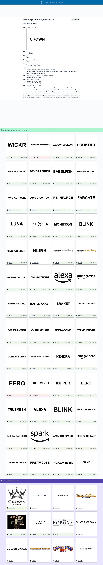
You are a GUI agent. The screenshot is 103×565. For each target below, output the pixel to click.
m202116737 (34, 157)
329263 (56, 342)
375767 (33, 289)
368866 (33, 369)
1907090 (56, 508)
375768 (56, 263)
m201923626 (11, 395)
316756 (56, 369)
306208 (33, 421)
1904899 (79, 508)
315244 (56, 316)
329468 (79, 210)
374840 (33, 534)
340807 (9, 157)
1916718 (33, 508)
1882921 (33, 561)
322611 (9, 421)
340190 (56, 183)
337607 (79, 183)
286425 (79, 474)
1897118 (10, 561)
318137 (9, 342)
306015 (56, 448)
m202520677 (57, 534)
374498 (79, 263)
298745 (79, 236)
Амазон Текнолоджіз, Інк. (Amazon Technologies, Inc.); (40, 69)
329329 (56, 210)
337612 (79, 157)
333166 (56, 289)
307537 (33, 474)
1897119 (79, 534)
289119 (9, 474)
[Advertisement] (51, 10)
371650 (9, 289)
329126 (79, 395)
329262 (79, 316)
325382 (79, 289)
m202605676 (11, 508)
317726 (79, 448)
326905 (33, 236)
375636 (9, 534)
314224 (9, 369)
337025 (9, 183)
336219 (33, 210)
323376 (9, 316)
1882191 (56, 561)
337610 (33, 183)
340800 (56, 157)
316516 (33, 316)
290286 (56, 474)
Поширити (75, 19)
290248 (79, 421)
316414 (79, 342)
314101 (79, 369)
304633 (56, 395)
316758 (33, 342)
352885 (9, 236)
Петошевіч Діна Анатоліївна (33, 77)
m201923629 (34, 395)
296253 (56, 421)
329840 (9, 263)
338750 (56, 236)
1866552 (79, 561)
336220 (9, 210)
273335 (9, 448)
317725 (33, 448)
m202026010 (34, 263)
